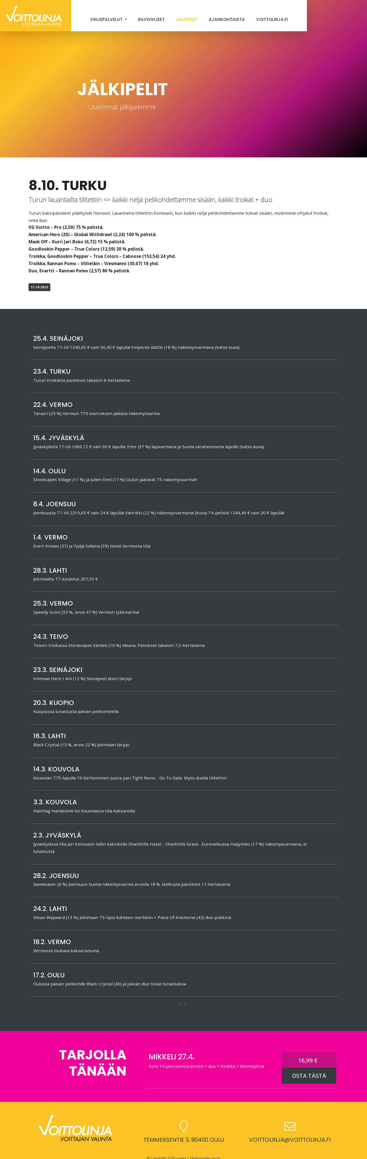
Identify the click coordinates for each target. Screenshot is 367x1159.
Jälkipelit (187, 19)
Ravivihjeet (151, 19)
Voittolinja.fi (272, 19)
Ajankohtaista (227, 19)
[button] (182, 1004)
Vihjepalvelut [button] (107, 19)
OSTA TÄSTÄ (309, 1075)
